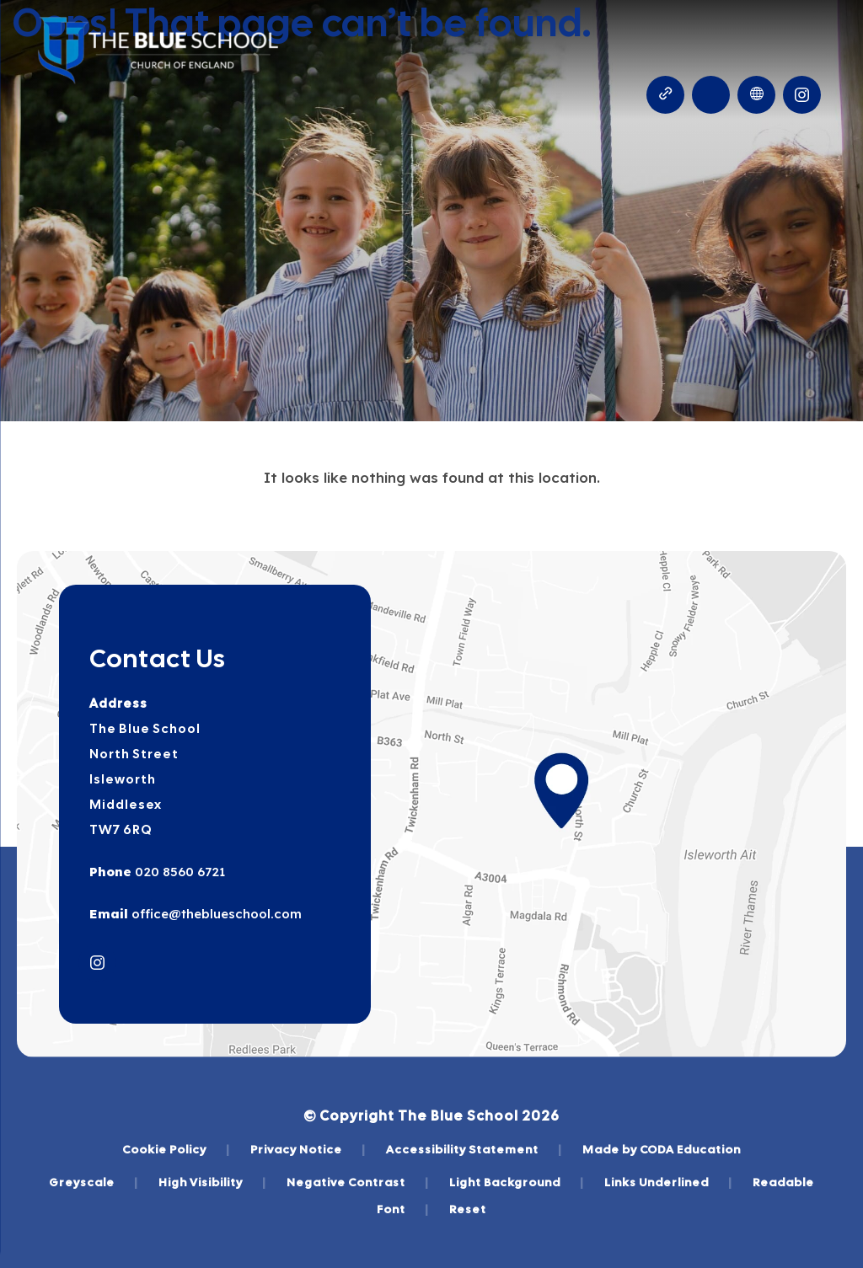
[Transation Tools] (756, 95)
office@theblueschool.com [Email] (215, 914)
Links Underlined (668, 1182)
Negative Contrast (358, 1182)
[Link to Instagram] (802, 95)
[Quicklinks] (665, 95)
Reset (467, 1209)
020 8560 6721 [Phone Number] (178, 872)
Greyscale (93, 1182)
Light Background (516, 1182)
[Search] (711, 95)
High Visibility (212, 1182)
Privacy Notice (308, 1149)
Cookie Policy (176, 1149)
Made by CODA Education (661, 1149)
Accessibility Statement (474, 1149)
